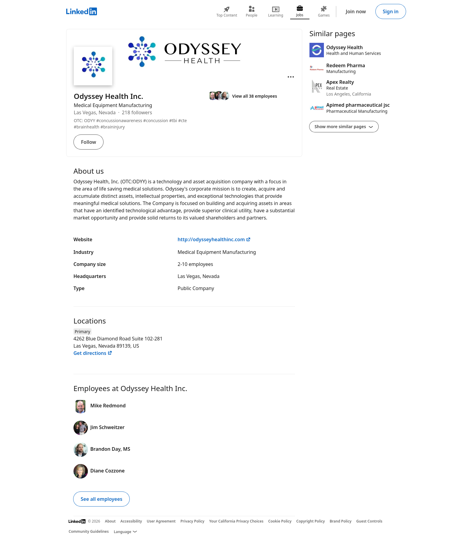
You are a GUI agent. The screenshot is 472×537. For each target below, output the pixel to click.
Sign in (391, 11)
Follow (88, 142)
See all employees (101, 499)
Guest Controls (369, 521)
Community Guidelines (89, 531)
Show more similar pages (344, 126)
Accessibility (131, 521)
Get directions (92, 353)
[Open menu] (290, 77)
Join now (356, 11)
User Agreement (161, 521)
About (110, 521)
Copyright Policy (310, 521)
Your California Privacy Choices (236, 521)
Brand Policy (340, 521)
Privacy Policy (192, 521)
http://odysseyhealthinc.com (214, 239)
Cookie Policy (279, 521)
